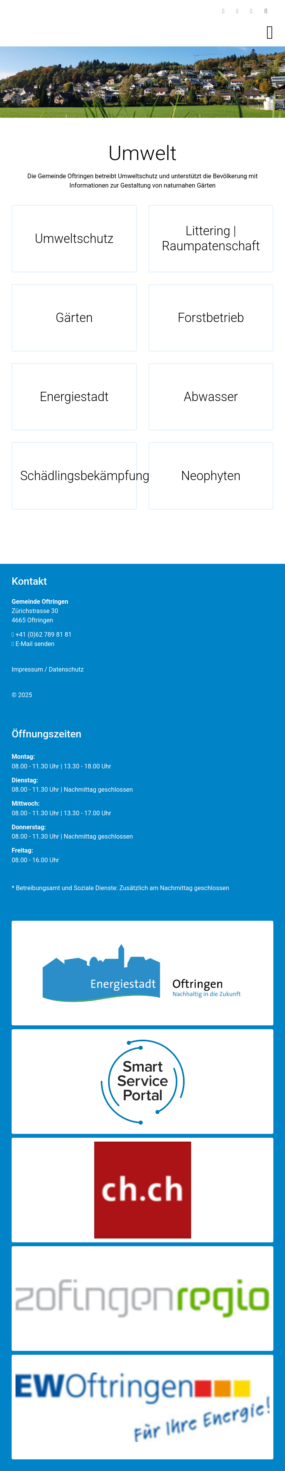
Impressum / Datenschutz (48, 669)
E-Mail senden (33, 644)
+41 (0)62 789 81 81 (42, 634)
